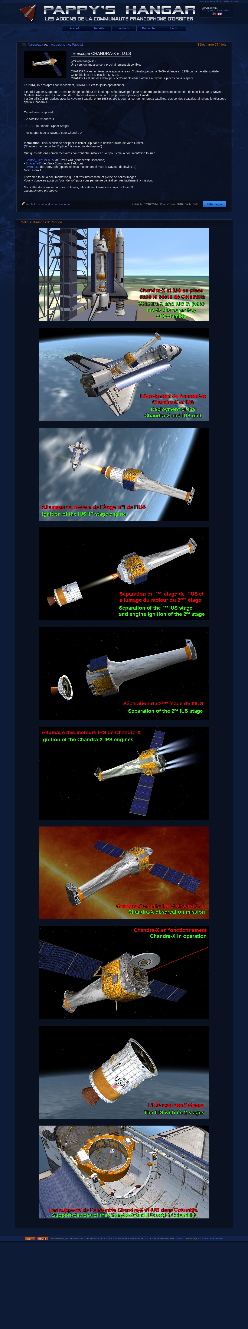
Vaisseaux (35, 44)
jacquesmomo (60, 44)
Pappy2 (77, 44)
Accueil (74, 28)
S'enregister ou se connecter (215, 10)
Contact (179, 1238)
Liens (173, 28)
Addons (124, 28)
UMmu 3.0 (33, 166)
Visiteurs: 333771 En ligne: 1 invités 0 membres (218, 1)
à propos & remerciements (210, 1238)
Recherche (148, 28)
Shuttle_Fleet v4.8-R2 (40, 160)
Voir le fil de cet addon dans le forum (46, 204)
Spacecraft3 (34, 163)
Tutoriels (99, 28)
